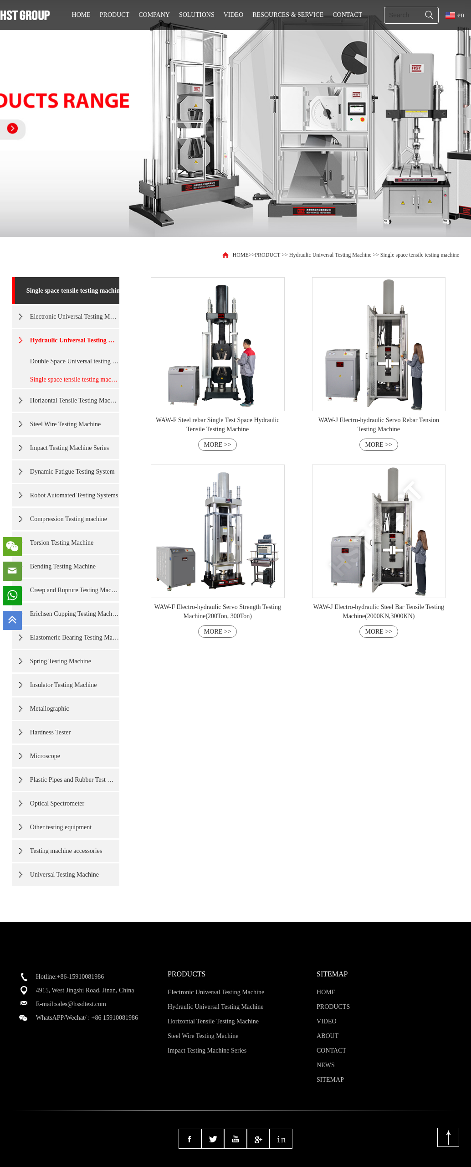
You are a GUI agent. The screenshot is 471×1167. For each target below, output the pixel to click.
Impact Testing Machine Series (69, 447)
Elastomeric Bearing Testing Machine (74, 637)
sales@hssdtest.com (80, 1004)
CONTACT (347, 14)
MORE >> (217, 444)
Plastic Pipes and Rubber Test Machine (74, 779)
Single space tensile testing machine (419, 255)
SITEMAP (330, 1079)
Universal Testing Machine (64, 874)
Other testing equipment (61, 827)
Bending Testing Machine (63, 566)
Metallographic (49, 708)
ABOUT (327, 1036)
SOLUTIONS (197, 14)
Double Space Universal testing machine (74, 361)
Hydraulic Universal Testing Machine (330, 255)
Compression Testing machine (68, 519)
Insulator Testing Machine (63, 685)
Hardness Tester (50, 732)
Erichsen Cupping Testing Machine (74, 613)
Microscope (45, 756)
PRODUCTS (333, 1006)
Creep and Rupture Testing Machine (74, 590)
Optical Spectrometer (57, 803)
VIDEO (234, 14)
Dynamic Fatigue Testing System (72, 471)
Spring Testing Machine (60, 661)
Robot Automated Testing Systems (74, 495)
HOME (81, 14)
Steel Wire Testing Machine (65, 424)
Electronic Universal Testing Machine (74, 316)
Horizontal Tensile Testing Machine (74, 400)
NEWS (326, 1065)
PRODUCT (114, 14)
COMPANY (154, 14)
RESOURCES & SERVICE (287, 14)
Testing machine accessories (66, 850)
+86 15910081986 (115, 1017)
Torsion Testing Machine (61, 542)
